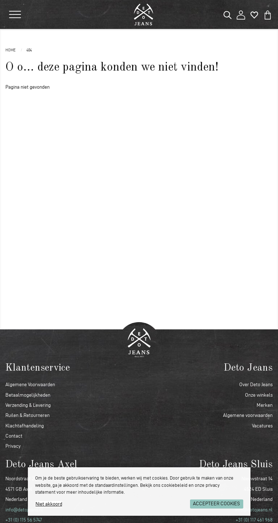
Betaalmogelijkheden (27, 395)
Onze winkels (259, 395)
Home (10, 50)
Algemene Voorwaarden (30, 384)
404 (29, 50)
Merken (265, 405)
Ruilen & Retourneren (27, 415)
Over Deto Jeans (256, 384)
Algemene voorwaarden (248, 415)
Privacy (13, 446)
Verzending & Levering (28, 405)
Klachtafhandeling (24, 426)
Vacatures (262, 426)
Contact (13, 436)
